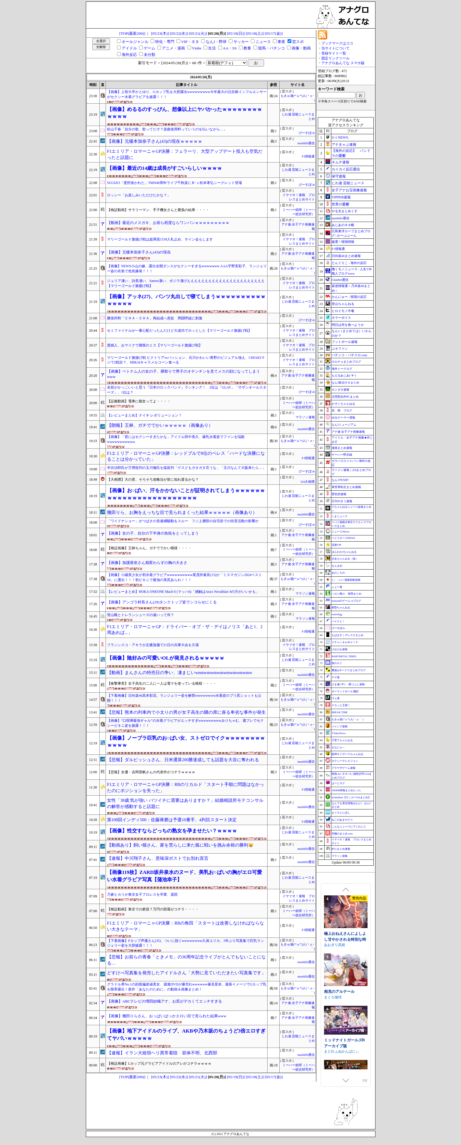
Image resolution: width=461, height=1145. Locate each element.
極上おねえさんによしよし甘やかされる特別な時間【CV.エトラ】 (345, 983)
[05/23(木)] (160, 33)
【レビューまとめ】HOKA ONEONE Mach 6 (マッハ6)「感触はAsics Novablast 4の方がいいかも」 (183, 592)
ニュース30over (341, 531)
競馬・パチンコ (271, 48)
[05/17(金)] (274, 33)
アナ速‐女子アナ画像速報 (348, 431)
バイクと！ (338, 621)
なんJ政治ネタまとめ (345, 382)
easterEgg (337, 614)
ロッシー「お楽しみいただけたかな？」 (139, 195)
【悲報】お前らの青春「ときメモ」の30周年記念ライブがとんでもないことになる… (186, 960)
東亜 (281, 41)
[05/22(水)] (179, 33)
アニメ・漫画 (173, 48)
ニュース (263, 41)
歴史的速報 (339, 494)
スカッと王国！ (341, 705)
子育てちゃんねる (342, 740)
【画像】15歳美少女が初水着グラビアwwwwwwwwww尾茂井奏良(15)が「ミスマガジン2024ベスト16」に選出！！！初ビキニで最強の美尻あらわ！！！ (184, 577)
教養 (247, 48)
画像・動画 (301, 48)
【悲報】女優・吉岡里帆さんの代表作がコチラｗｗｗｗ (151, 772)
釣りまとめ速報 (341, 848)
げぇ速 (336, 698)
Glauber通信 (340, 279)
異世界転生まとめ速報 (346, 487)
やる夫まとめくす (345, 211)
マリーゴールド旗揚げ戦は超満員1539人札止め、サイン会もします (160, 239)
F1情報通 (308, 156)
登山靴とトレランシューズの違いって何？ (140, 615)
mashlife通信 (306, 143)
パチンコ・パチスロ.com (349, 355)
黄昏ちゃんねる (341, 607)
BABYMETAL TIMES (344, 656)
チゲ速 (336, 677)
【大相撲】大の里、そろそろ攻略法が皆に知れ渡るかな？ (153, 479)
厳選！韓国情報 (343, 241)
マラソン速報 (305, 417)
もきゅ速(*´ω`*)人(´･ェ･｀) (348, 719)
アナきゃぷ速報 (344, 144)
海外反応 (129, 54)
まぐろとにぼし (341, 812)
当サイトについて (335, 48)
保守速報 (339, 176)
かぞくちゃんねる (343, 403)
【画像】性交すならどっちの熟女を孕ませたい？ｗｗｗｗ (172, 831)
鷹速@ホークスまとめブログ (349, 670)
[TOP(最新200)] (132, 33)
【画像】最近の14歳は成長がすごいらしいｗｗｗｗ (164, 168)
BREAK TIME (340, 712)
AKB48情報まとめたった (346, 790)
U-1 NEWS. (340, 137)
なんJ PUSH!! (340, 480)
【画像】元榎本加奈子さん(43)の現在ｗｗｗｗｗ (154, 141)
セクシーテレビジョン (345, 760)
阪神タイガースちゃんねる (347, 754)
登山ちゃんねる (343, 304)
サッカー (241, 41)
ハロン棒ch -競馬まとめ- (347, 593)
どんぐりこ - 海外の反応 (349, 263)
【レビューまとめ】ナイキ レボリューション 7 (144, 415)
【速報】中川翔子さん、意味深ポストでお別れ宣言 (157, 858)
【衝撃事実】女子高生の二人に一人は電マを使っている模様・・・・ (161, 683)
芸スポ (298, 41)
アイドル (129, 48)
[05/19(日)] (236, 33)
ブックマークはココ (337, 43)
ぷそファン (340, 348)
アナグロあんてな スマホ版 (343, 63)
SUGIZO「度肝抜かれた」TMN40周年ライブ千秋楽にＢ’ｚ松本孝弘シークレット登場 (174, 183)
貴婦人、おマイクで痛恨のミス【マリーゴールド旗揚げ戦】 (154, 345)
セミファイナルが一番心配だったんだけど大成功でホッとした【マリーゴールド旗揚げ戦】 (179, 330)
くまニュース (340, 516)
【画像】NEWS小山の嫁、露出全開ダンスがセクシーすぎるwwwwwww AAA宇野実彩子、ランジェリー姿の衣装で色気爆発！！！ (187, 268)
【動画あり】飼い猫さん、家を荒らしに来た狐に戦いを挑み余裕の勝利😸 (180, 845)
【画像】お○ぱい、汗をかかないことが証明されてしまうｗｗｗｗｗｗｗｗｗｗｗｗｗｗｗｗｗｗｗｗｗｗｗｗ (186, 494)
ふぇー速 (337, 586)
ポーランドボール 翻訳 (345, 691)
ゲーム (149, 48)
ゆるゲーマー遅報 (343, 417)
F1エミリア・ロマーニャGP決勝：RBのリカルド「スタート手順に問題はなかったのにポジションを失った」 (185, 787)
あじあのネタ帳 (343, 225)
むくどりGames (337, 931)
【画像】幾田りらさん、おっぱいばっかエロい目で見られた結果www (166, 1016)
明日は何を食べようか (348, 324)
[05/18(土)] (255, 33)
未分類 (149, 54)
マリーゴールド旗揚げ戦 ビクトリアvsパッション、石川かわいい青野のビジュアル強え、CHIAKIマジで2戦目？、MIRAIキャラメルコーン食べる (186, 360)
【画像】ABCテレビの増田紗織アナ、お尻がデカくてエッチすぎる (164, 1001)
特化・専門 (164, 41)
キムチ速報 (340, 162)
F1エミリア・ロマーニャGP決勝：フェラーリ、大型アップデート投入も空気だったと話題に (185, 154)
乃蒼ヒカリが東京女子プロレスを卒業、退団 (142, 894)
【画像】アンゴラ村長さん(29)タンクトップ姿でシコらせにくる (162, 602)
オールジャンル (135, 41)
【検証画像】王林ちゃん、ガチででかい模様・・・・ (149, 548)
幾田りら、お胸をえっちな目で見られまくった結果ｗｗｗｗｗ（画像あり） (182, 512)
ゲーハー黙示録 (342, 454)
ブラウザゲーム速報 (343, 767)
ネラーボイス (341, 317)
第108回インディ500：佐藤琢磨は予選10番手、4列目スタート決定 (172, 819)
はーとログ (338, 783)
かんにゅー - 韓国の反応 (349, 296)
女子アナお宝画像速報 (349, 190)
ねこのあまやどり (342, 819)
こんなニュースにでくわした (349, 826)
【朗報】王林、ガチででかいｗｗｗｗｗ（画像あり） (160, 425)
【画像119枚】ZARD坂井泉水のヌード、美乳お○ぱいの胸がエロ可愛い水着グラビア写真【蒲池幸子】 (184, 875)
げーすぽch (307, 133)
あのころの (338, 572)
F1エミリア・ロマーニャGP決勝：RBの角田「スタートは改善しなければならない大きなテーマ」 (185, 926)
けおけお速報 (340, 649)
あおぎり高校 (334, 989)
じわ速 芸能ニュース (348, 183)
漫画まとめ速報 (342, 447)
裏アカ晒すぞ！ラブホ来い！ (345, 922)
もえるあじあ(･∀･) (344, 375)
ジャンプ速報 (340, 726)
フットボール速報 (345, 342)
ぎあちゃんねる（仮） (345, 558)
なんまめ (337, 565)
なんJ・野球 (216, 41)
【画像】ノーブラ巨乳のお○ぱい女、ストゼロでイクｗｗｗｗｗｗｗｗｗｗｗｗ (186, 741)
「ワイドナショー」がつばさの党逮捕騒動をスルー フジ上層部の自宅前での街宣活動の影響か (183, 521)
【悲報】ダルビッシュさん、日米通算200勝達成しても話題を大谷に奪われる (183, 759)
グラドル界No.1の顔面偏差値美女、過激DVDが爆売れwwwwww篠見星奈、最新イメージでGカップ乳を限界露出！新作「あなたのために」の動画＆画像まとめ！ (186, 986)
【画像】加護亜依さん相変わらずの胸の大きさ (147, 562)
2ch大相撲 (307, 481)
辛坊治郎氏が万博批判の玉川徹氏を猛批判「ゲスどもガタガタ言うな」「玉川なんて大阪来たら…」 (186, 468)
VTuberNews (339, 733)
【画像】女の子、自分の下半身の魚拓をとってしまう (153, 533)
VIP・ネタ (190, 41)
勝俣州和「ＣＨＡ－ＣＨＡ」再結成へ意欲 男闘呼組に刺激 (154, 318)
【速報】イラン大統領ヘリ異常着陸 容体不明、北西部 (162, 1053)
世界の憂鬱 (340, 204)
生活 (212, 48)
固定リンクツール (335, 58)
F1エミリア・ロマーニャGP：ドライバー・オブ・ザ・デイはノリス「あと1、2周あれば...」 (185, 629)
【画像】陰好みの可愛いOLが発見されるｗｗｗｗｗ (165, 658)
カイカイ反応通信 (346, 169)
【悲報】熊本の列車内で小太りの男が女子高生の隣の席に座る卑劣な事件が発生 (186, 712)
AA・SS (230, 48)
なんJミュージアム (344, 424)
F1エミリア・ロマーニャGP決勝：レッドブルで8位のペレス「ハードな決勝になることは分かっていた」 (186, 456)
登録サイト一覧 (333, 53)
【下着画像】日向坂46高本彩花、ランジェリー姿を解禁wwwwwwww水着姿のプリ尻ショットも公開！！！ (184, 698)
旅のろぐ (337, 663)
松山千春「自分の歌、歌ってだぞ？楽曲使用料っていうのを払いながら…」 (167, 129)
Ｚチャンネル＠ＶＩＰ (345, 642)
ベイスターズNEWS (343, 538)
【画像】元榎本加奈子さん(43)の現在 (139, 252)
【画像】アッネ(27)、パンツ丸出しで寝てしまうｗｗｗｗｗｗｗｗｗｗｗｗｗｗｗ (186, 300)
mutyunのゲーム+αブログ (346, 600)
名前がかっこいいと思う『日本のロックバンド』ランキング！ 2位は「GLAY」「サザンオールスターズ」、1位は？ (186, 389)
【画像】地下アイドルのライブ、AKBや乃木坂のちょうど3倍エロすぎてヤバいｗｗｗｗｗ (186, 1034)
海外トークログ (342, 368)
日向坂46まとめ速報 (346, 256)
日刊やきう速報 (342, 501)
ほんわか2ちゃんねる (344, 551)
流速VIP (336, 544)
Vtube (197, 48)
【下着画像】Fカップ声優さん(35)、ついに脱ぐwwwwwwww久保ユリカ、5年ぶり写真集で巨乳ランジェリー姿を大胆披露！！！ (185, 943)
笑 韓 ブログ (342, 410)
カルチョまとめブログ (346, 361)
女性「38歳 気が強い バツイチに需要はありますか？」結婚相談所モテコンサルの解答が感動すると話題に (185, 803)
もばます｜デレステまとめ (347, 635)
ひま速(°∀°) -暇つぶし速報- (348, 684)
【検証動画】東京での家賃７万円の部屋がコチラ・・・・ (153, 909)
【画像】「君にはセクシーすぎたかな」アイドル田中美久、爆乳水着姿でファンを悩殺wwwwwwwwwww (176, 439)
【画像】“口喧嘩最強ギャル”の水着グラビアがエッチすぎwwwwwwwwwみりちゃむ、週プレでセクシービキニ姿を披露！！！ (185, 723)
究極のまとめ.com (342, 833)
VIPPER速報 (341, 197)
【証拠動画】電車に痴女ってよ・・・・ (139, 401)
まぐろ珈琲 (333, 1041)
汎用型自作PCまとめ (345, 396)
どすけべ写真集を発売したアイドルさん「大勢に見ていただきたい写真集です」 (186, 972)
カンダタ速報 (340, 389)
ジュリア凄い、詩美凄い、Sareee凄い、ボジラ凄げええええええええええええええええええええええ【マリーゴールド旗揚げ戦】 (186, 283)
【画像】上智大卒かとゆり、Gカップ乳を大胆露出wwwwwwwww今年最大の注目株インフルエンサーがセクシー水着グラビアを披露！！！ (187, 94)
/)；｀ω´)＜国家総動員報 (346, 579)
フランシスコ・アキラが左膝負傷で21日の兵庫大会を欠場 (153, 645)
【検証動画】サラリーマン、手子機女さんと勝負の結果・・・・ (158, 210)
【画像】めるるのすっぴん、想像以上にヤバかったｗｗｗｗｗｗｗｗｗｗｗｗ (184, 113)
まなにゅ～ (338, 747)
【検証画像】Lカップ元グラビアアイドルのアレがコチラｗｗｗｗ (159, 1063)
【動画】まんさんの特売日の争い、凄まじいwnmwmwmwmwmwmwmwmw (179, 672)
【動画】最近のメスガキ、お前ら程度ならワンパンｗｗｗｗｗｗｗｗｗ (168, 222)
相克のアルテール (339, 1035)
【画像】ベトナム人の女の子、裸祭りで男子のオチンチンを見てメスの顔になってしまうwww (183, 374)
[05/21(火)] (198, 33)
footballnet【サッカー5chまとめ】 (351, 797)
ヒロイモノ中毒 (343, 311)
